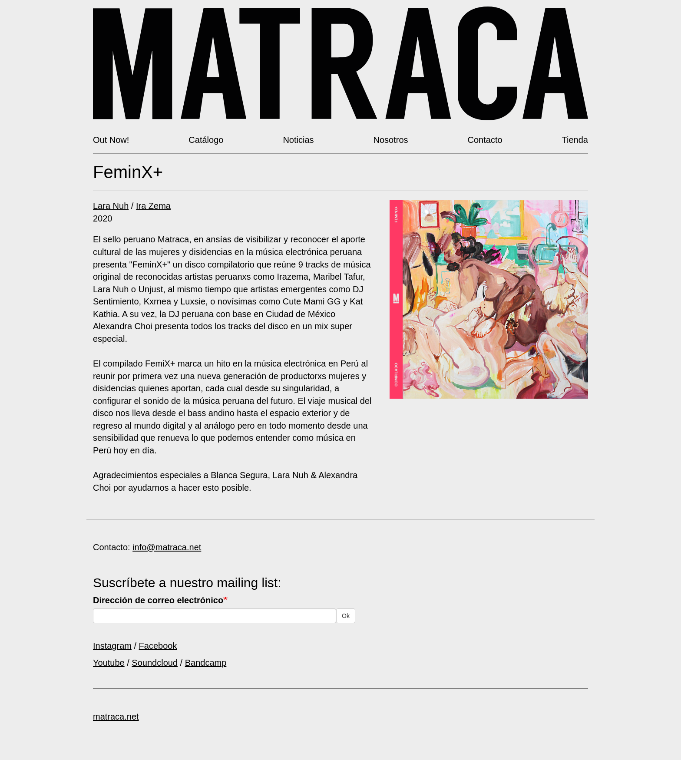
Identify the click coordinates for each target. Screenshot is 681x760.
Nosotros (391, 140)
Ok (346, 615)
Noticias (298, 140)
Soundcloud (155, 662)
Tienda (575, 140)
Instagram (112, 646)
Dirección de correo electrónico (158, 600)
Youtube (109, 662)
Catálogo (205, 140)
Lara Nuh (111, 206)
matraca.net (116, 716)
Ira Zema (153, 206)
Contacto (485, 140)
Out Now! (111, 140)
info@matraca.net (166, 547)
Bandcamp (206, 662)
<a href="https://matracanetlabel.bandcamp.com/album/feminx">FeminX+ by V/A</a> (489, 416)
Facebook (158, 646)
